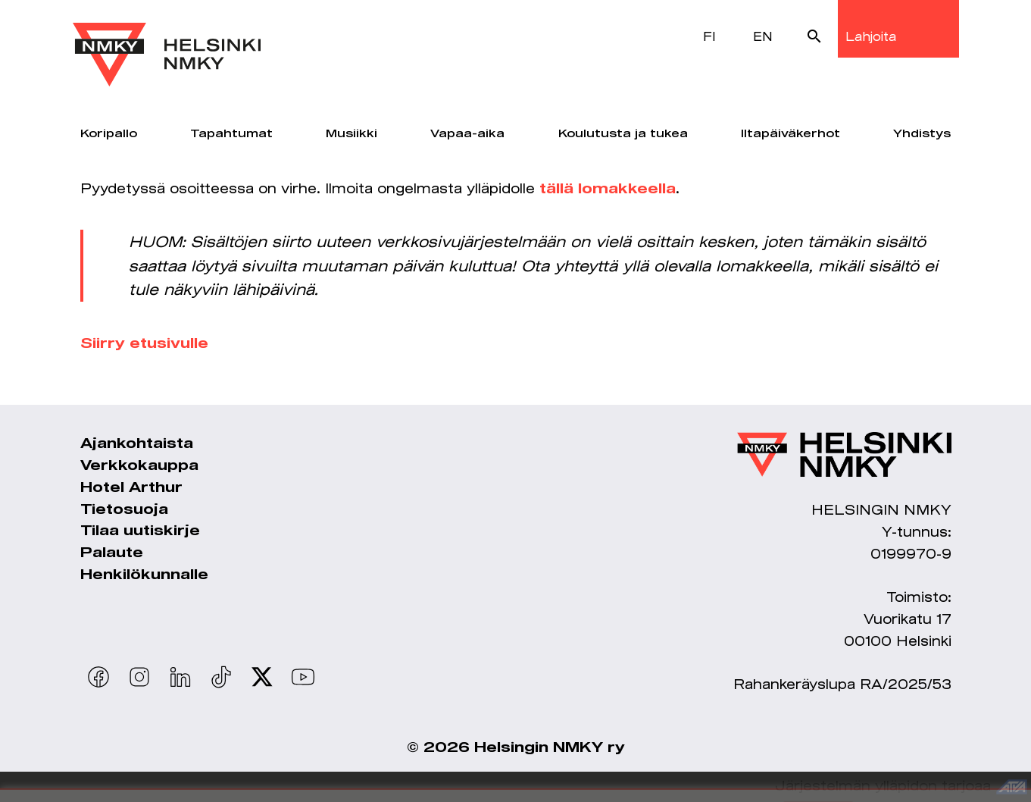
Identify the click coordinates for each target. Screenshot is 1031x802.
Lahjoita (870, 36)
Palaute (111, 553)
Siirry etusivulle (144, 344)
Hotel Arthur (131, 488)
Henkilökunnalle (144, 575)
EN (763, 36)
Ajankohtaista (136, 444)
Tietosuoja (124, 510)
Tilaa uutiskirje (140, 531)
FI (709, 36)
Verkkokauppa (139, 466)
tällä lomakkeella (607, 189)
